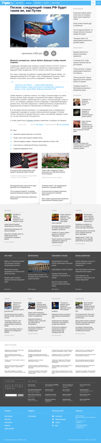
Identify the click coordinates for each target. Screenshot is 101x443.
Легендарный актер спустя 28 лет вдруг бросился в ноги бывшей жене (23, 186)
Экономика (37, 3)
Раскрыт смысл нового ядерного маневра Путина (28, 138)
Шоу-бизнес (19, 3)
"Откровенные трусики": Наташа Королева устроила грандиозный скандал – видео (62, 351)
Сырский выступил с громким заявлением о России (35, 361)
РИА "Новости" (40, 124)
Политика (28, 3)
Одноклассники (59, 419)
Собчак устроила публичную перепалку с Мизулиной (23, 198)
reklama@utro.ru (80, 427)
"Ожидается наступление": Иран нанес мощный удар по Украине (14, 351)
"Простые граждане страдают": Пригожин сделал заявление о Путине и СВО (36, 141)
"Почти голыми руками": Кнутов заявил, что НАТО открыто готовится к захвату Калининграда (38, 372)
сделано (30, 120)
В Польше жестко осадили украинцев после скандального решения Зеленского (54, 193)
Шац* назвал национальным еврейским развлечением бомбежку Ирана (55, 199)
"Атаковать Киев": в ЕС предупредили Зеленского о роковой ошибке (54, 186)
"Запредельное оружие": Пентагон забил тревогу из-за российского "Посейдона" (85, 372)
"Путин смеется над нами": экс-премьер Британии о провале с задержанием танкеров (15, 366)
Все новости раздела (9, 241)
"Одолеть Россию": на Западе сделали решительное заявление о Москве (84, 351)
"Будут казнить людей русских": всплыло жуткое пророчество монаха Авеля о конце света (62, 372)
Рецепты (46, 3)
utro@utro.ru (79, 422)
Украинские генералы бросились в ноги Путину (27, 134)
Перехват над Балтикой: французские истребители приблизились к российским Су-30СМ (38, 355)
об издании (32, 416)
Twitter (56, 423)
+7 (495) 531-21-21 (80, 421)
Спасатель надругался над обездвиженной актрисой (34, 351)
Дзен (55, 426)
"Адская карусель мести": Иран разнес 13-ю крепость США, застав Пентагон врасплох (62, 366)
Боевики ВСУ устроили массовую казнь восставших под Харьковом (85, 366)
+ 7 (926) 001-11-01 (81, 426)
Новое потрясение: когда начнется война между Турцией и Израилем (85, 355)
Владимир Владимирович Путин (23, 148)
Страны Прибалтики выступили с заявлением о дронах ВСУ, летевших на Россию (14, 355)
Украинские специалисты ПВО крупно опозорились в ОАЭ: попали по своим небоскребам (61, 361)
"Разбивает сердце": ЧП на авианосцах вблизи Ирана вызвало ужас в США (61, 355)
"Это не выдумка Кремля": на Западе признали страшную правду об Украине (23, 192)
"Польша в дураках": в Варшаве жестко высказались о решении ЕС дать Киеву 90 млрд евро (38, 366)
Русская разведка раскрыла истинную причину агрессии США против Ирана (84, 361)
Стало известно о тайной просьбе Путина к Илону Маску (30, 145)
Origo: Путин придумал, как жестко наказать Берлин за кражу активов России (15, 372)
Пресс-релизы (56, 3)
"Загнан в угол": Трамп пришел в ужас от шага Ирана (15, 361)
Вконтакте (57, 416)
